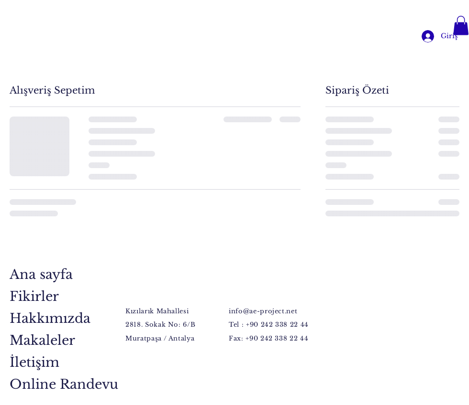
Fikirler (34, 296)
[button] (461, 25)
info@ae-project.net (263, 311)
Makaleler (42, 340)
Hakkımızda (43, 318)
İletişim (34, 362)
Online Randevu (43, 384)
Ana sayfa (41, 274)
